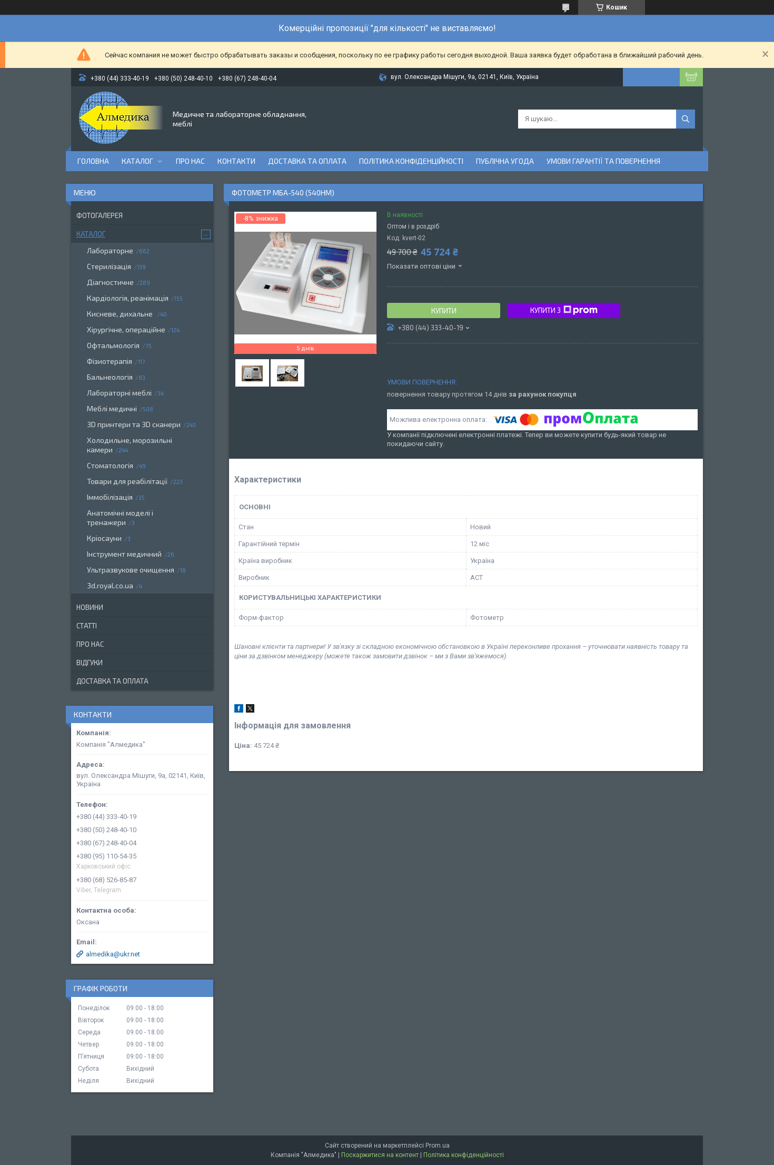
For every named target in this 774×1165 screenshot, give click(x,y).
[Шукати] (685, 119)
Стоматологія (110, 465)
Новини (89, 607)
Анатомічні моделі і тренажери (120, 517)
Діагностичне (110, 282)
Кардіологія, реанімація (127, 297)
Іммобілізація (110, 496)
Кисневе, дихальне (120, 313)
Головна (93, 160)
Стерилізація (109, 266)
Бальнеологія (110, 376)
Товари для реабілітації (127, 481)
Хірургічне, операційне (126, 329)
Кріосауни (104, 538)
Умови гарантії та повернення (603, 160)
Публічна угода (505, 160)
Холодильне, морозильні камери (129, 445)
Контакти (236, 160)
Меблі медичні (112, 408)
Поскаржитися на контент (380, 1155)
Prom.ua (437, 1145)
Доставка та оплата (307, 160)
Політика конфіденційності (411, 160)
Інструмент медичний (124, 553)
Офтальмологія (113, 345)
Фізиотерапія (109, 361)
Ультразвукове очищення (130, 569)
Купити (444, 311)
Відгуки (89, 662)
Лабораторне (110, 250)
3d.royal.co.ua (110, 585)
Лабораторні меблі (119, 392)
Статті (86, 625)
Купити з (564, 310)
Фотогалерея (99, 215)
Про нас (190, 160)
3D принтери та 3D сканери (134, 424)
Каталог (137, 160)
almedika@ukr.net (113, 954)
